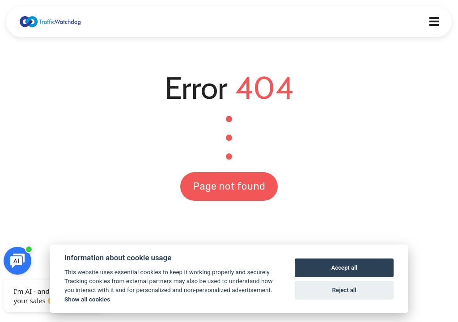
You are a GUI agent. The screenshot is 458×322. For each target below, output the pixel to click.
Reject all (344, 290)
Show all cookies (87, 299)
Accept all (344, 267)
